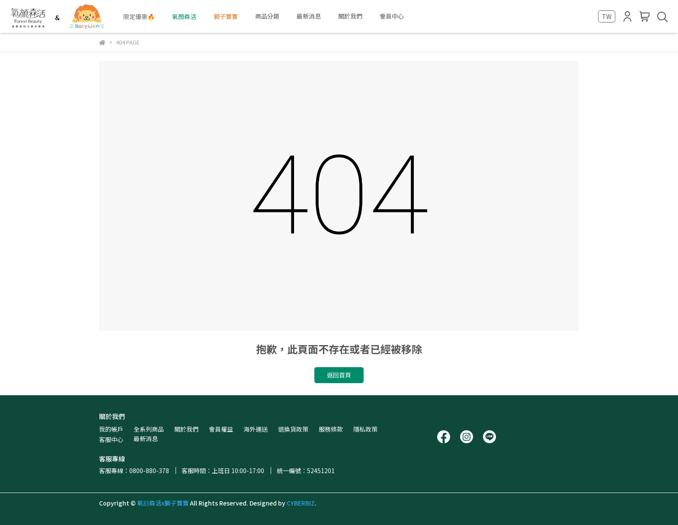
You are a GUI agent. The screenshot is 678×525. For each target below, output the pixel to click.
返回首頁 (339, 375)
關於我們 (186, 429)
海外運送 (255, 429)
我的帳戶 (111, 429)
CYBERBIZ (301, 503)
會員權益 (221, 429)
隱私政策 (365, 429)
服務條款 (331, 429)
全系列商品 (149, 429)
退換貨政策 (293, 429)
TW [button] (606, 16)
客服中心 (111, 439)
